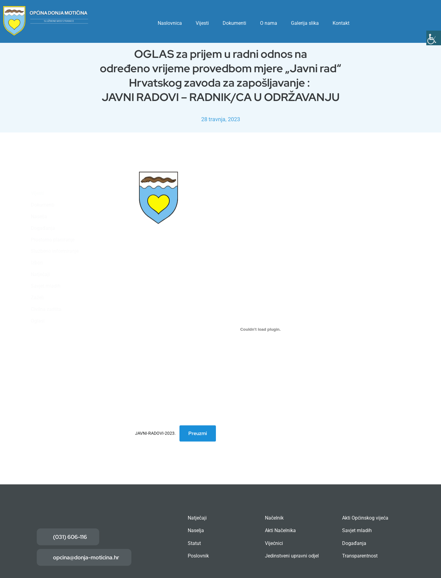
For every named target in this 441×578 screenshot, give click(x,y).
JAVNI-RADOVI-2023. (155, 433)
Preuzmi (197, 434)
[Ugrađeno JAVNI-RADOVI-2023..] (260, 330)
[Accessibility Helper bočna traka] (433, 38)
